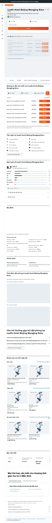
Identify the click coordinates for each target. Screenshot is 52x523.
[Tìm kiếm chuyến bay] (2, 9)
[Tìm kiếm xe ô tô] (2, 15)
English (36, 1)
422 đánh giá (17, 17)
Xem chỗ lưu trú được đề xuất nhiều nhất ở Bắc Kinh (39, 417)
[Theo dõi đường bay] (2, 21)
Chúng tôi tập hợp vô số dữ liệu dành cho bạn (29, 509)
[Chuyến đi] (2, 28)
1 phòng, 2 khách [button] (13, 25)
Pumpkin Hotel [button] (10, 406)
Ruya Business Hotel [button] (33, 406)
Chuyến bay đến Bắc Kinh (15, 489)
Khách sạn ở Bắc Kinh (14, 491)
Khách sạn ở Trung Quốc (31, 518)
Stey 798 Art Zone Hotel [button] (34, 434)
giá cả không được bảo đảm (31, 502)
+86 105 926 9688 (12, 15)
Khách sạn (15, 518)
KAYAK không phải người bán (29, 507)
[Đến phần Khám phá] (2, 18)
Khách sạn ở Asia (22, 518)
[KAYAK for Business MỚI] (2, 24)
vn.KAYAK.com (9, 518)
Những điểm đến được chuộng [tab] (30, 481)
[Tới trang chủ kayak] (9, 5)
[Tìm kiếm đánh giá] (29, 188)
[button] (50, 1)
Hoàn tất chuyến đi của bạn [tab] (15, 481)
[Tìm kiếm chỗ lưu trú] (2, 12)
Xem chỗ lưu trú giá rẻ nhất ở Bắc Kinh (41, 388)
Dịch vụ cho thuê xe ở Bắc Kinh (35, 489)
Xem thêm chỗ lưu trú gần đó (43, 361)
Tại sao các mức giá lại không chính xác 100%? (29, 512)
